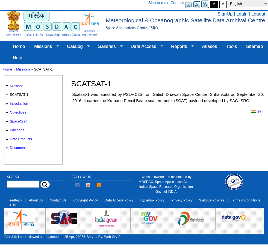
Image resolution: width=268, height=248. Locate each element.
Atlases (209, 46)
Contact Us (58, 200)
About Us (36, 200)
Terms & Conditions (245, 200)
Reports (180, 46)
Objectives (18, 112)
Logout (258, 14)
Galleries (108, 46)
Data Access (144, 46)
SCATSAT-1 (19, 95)
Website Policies (211, 200)
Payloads (17, 130)
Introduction (19, 104)
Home (19, 46)
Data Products (21, 139)
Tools (231, 46)
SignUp (224, 14)
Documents (19, 148)
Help (17, 57)
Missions (44, 46)
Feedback (14, 200)
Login (242, 14)
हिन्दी (256, 112)
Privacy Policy (181, 200)
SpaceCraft (18, 121)
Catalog (76, 46)
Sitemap (254, 46)
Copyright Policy (85, 200)
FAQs (11, 205)
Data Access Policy (119, 200)
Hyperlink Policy (152, 200)
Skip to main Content (166, 3)
